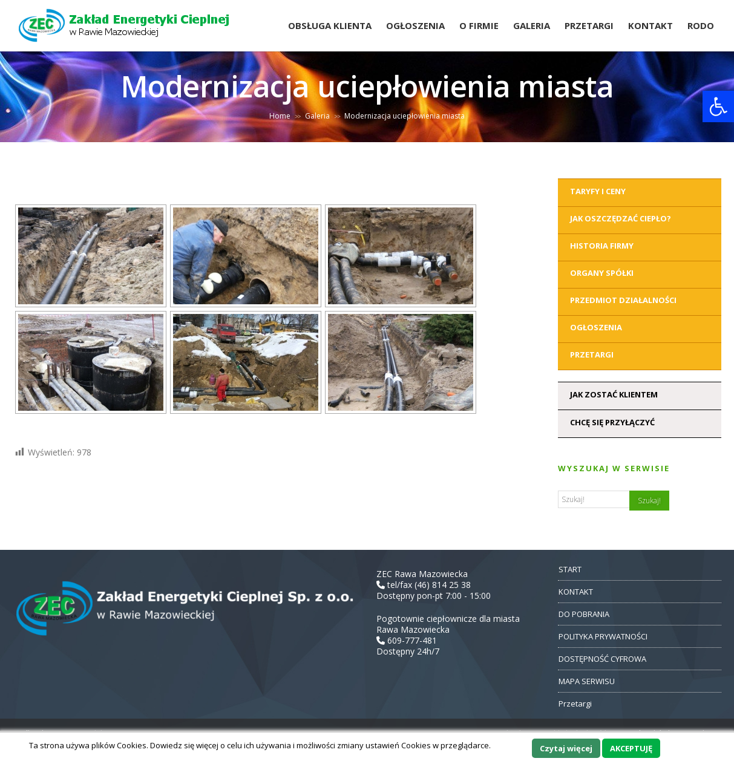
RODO (700, 25)
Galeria (531, 25)
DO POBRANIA (584, 614)
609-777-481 (406, 640)
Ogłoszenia (415, 25)
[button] (718, 106)
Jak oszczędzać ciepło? (620, 218)
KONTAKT (576, 591)
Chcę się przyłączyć (612, 422)
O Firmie (479, 25)
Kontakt (650, 25)
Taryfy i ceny (598, 191)
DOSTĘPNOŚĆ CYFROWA (602, 658)
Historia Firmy (602, 245)
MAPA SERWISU (587, 681)
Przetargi (589, 25)
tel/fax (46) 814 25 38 (423, 584)
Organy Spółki (602, 272)
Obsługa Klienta (330, 25)
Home (279, 116)
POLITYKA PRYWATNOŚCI (603, 636)
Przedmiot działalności (623, 300)
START (570, 569)
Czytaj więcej (566, 748)
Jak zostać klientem (614, 394)
